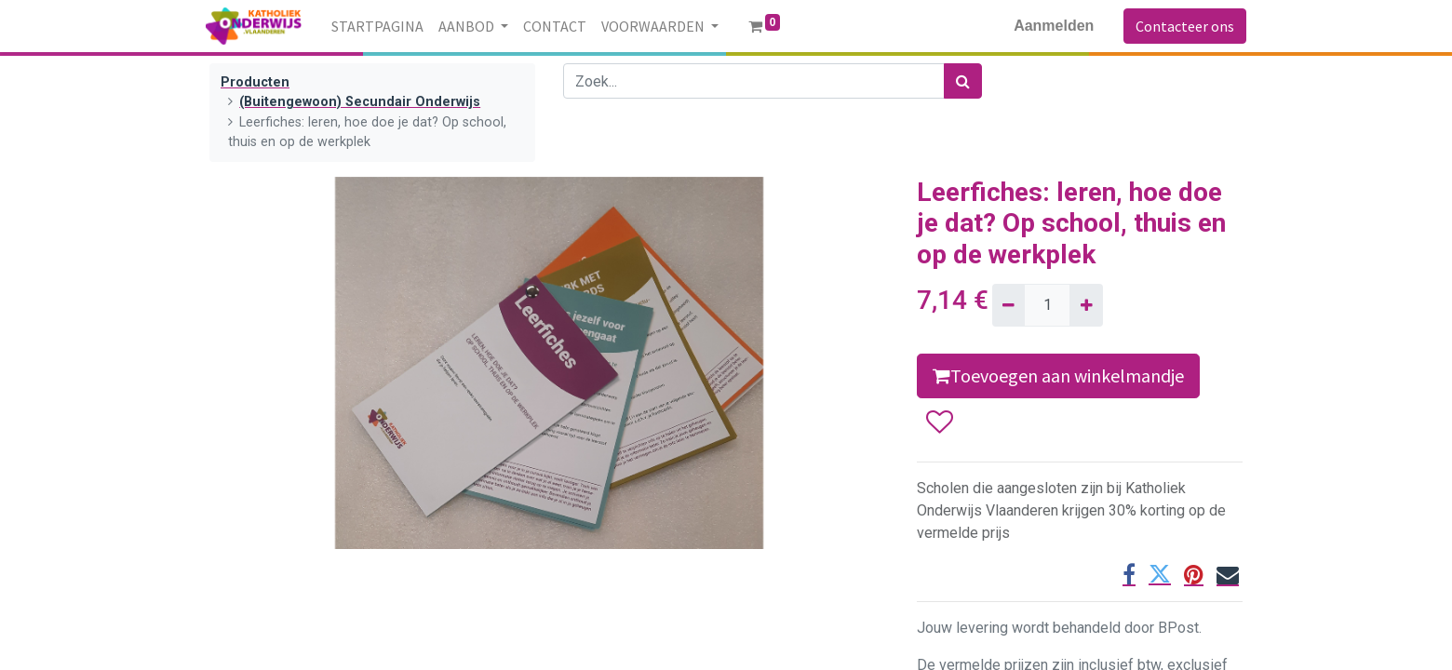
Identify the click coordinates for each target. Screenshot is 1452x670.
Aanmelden (1050, 26)
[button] (939, 422)
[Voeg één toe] (1085, 305)
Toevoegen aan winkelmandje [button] (1058, 375)
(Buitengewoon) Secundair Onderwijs (359, 102)
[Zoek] (963, 81)
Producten (255, 82)
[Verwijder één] (1008, 305)
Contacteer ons (1181, 26)
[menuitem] (381, 26)
